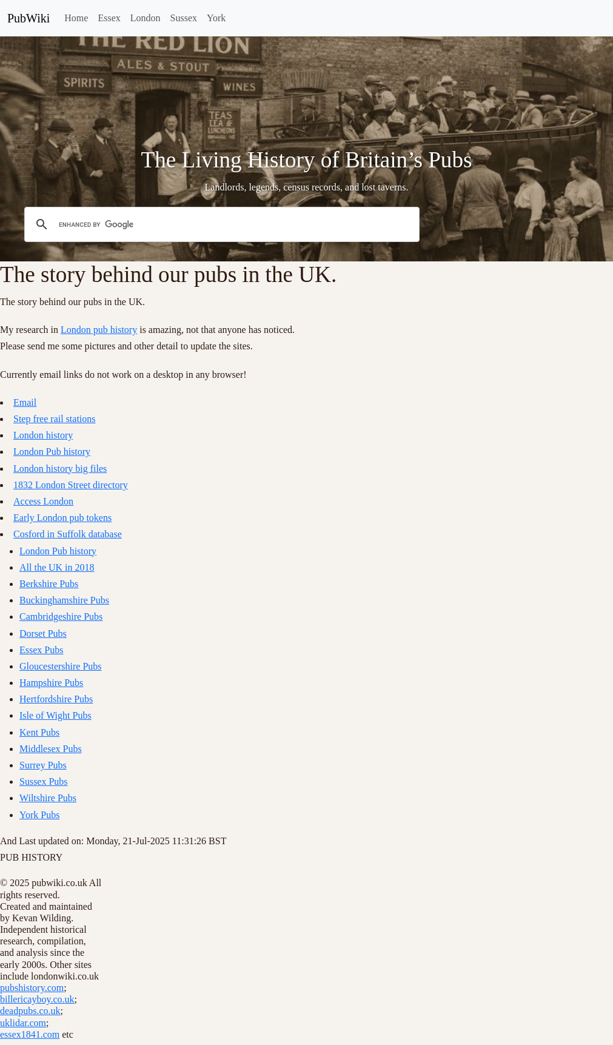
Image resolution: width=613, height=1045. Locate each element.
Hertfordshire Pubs (56, 699)
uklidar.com (23, 1023)
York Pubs (39, 815)
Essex (109, 18)
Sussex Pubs (43, 781)
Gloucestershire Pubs (60, 666)
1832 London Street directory (70, 485)
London (145, 18)
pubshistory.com (32, 988)
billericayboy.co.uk (37, 999)
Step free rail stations (54, 419)
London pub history (99, 329)
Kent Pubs (39, 732)
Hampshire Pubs (51, 682)
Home (76, 18)
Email (24, 402)
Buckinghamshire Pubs (64, 600)
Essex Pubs (41, 650)
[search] (220, 224)
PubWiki (28, 18)
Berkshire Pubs (48, 584)
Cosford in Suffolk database (67, 534)
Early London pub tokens (62, 517)
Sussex (183, 18)
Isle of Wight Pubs (55, 715)
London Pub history (51, 451)
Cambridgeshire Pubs (60, 616)
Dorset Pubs (43, 633)
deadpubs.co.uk (30, 1011)
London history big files (60, 468)
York (216, 18)
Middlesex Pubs (50, 749)
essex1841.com (29, 1034)
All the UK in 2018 (57, 567)
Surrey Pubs (43, 765)
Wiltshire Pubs (47, 798)
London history (43, 435)
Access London (43, 501)
